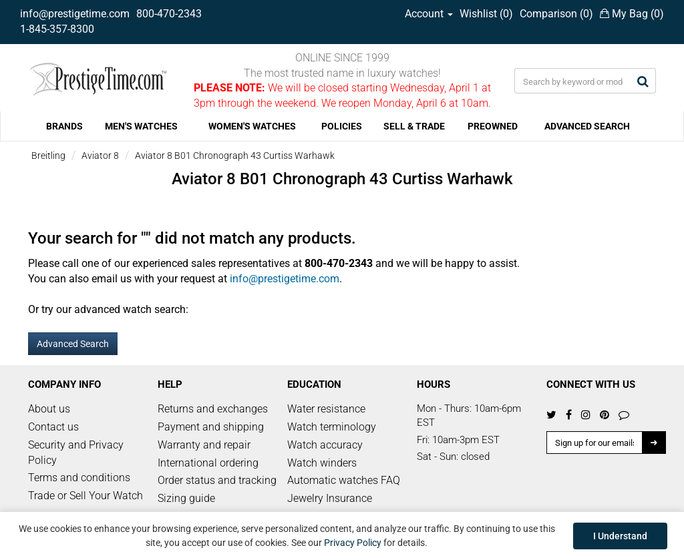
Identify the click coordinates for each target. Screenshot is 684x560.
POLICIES (341, 126)
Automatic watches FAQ (343, 480)
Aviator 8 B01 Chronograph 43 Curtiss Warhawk (235, 155)
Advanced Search (73, 343)
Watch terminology (331, 427)
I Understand (620, 536)
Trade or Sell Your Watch (85, 495)
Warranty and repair (204, 445)
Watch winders (322, 463)
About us (49, 408)
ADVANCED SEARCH (587, 126)
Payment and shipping (211, 427)
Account (429, 13)
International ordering (208, 463)
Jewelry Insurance (329, 498)
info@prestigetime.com (75, 13)
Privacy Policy (352, 542)
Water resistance (326, 408)
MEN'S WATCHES (141, 126)
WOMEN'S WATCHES (252, 126)
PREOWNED (493, 126)
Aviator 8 (100, 155)
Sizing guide (186, 498)
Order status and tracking (217, 480)
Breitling (48, 155)
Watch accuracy (325, 445)
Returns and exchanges (213, 408)
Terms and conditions (79, 477)
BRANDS (64, 126)
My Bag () (632, 13)
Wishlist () (486, 13)
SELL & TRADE (414, 126)
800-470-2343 (169, 13)
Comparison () (556, 13)
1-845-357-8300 (57, 29)
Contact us (53, 427)
